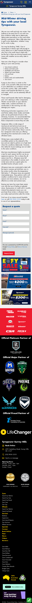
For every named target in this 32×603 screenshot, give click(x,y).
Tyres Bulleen (6, 553)
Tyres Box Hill (6, 551)
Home (4, 12)
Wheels (4, 507)
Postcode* (6, 227)
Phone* (5, 216)
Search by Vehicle (7, 496)
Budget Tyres (5, 568)
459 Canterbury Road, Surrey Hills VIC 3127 (17, 450)
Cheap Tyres (5, 571)
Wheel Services (6, 524)
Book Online (6, 531)
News (4, 536)
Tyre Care (5, 502)
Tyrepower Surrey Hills (16, 6)
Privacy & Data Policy (12, 602)
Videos (4, 538)
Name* (5, 210)
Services (5, 513)
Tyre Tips (4, 504)
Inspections (5, 518)
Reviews (5, 540)
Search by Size (6, 498)
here (2, 199)
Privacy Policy (11, 247)
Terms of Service (22, 247)
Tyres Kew (5, 562)
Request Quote (8, 253)
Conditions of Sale (22, 602)
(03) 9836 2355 (15, 199)
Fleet (4, 534)
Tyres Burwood (6, 555)
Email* (5, 221)
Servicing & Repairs (8, 520)
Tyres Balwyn (6, 549)
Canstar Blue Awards (8, 566)
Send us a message (11, 458)
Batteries (4, 516)
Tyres (4, 493)
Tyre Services (6, 522)
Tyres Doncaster (6, 560)
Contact (5, 529)
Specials (5, 527)
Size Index (5, 546)
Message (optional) (8, 233)
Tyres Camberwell (7, 557)
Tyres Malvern (6, 564)
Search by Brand (7, 500)
